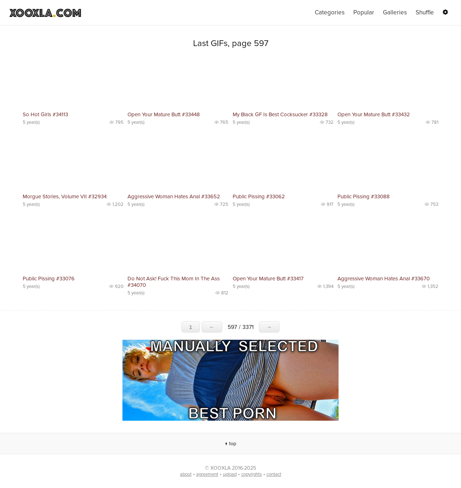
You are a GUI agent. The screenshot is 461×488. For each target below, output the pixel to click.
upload (230, 474)
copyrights (251, 474)
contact (274, 474)
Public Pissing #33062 (259, 196)
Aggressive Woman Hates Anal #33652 (173, 196)
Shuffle (425, 12)
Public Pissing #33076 (49, 278)
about (186, 474)
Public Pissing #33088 (363, 196)
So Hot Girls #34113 (45, 114)
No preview (73, 83)
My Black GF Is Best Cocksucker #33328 (280, 114)
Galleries (395, 12)
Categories (330, 12)
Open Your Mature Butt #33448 (163, 114)
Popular (363, 12)
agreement (207, 474)
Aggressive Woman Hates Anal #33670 (383, 278)
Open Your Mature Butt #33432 (373, 114)
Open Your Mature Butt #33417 (268, 278)
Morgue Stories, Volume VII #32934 (65, 196)
